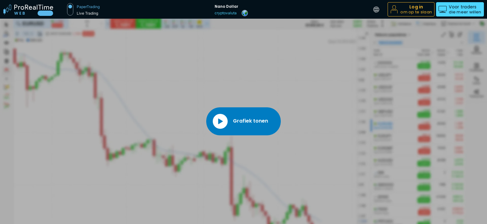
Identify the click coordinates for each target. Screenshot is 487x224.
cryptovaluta (226, 13)
